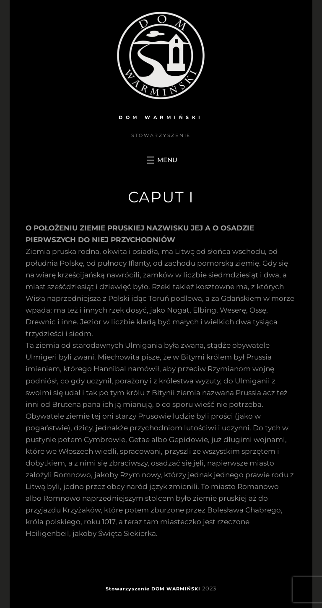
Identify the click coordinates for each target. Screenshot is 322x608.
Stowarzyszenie (128, 589)
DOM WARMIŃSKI (161, 117)
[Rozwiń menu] (161, 160)
